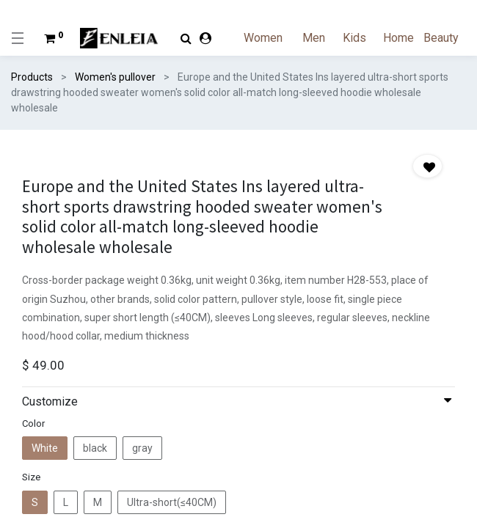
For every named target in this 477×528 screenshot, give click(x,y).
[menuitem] (271, 38)
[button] (427, 166)
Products (32, 77)
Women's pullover (115, 77)
